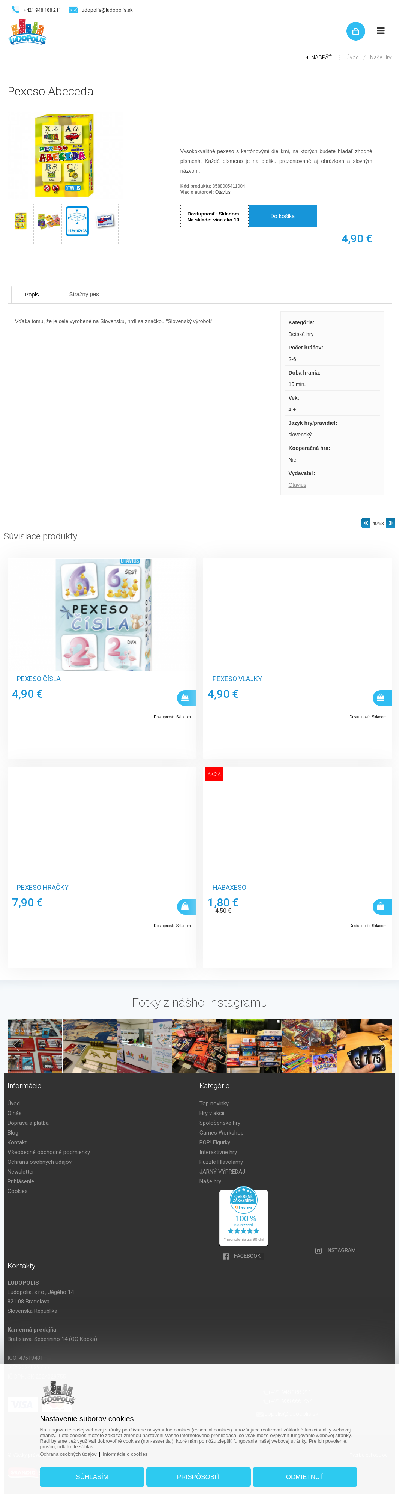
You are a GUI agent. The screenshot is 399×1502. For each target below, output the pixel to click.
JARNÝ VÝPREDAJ (222, 1171)
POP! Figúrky (215, 1142)
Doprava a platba (28, 1123)
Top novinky (214, 1103)
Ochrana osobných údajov (40, 1162)
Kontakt (17, 1142)
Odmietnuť (305, 1477)
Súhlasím (92, 1477)
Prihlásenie (21, 1181)
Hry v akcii (212, 1113)
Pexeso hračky (43, 887)
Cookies (18, 1191)
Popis (32, 294)
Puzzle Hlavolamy (221, 1162)
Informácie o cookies (125, 1454)
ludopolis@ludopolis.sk (107, 10)
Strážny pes (84, 294)
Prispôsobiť (198, 1477)
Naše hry (381, 57)
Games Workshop (222, 1132)
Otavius (223, 192)
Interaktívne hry (218, 1152)
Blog (13, 1132)
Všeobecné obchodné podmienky (49, 1152)
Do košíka (283, 216)
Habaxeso (229, 887)
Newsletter (21, 1171)
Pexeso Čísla (39, 679)
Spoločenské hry (220, 1123)
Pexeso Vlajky (237, 679)
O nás (15, 1113)
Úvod (352, 57)
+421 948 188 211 (42, 10)
